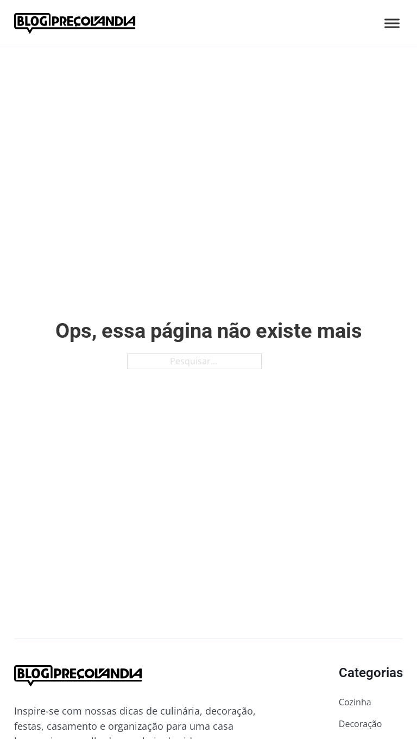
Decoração (360, 724)
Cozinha (355, 702)
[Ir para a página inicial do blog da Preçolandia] (75, 23)
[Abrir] (392, 23)
